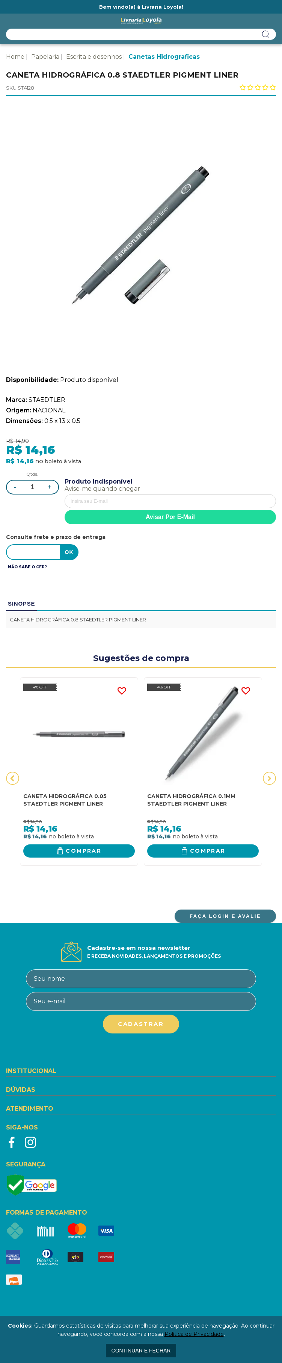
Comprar (83, 850)
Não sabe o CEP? (27, 567)
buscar (265, 34)
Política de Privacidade (194, 1334)
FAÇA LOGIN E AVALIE (225, 916)
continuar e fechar (141, 1351)
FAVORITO (121, 691)
